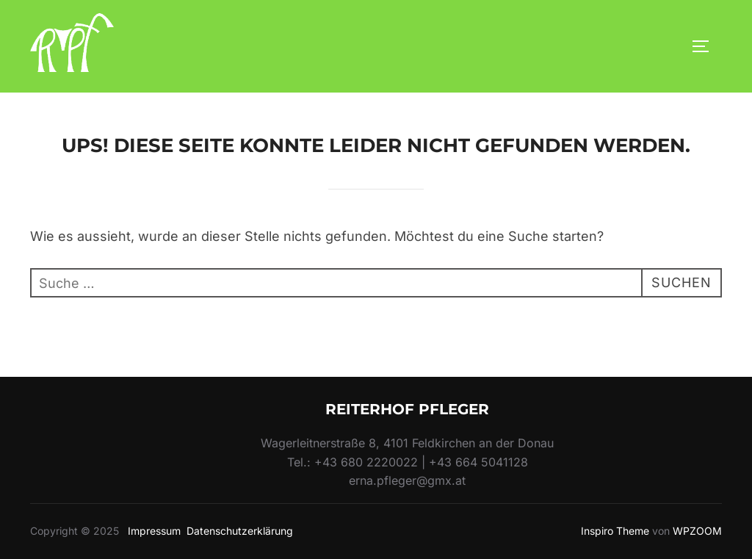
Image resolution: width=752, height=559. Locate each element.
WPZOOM (697, 530)
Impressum (154, 530)
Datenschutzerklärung (240, 530)
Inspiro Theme (615, 530)
